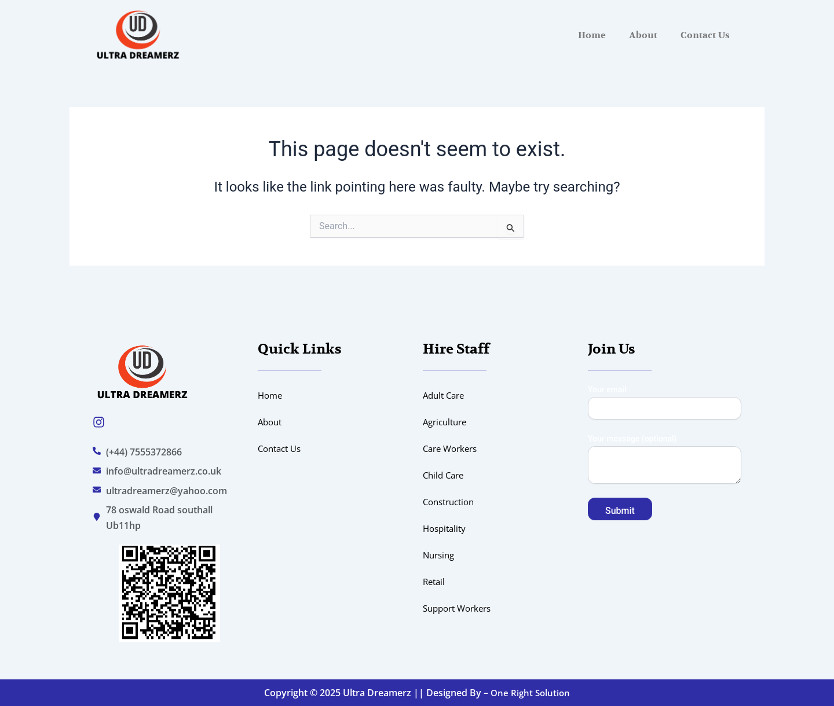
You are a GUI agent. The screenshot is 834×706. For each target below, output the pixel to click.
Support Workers (460, 608)
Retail (435, 581)
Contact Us (705, 35)
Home (592, 35)
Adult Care (446, 395)
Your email (664, 402)
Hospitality (446, 528)
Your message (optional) (664, 460)
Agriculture (447, 421)
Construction (451, 501)
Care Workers (452, 448)
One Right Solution (530, 692)
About (643, 35)
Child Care (445, 475)
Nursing (440, 555)
